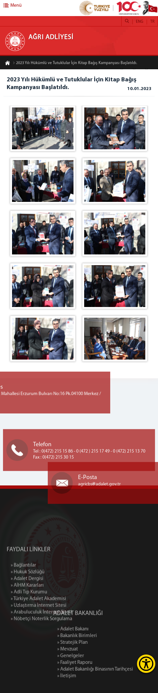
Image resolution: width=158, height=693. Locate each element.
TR (152, 22)
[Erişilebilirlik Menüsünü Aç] (146, 663)
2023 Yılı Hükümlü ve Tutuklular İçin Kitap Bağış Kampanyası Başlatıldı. (75, 63)
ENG (139, 22)
